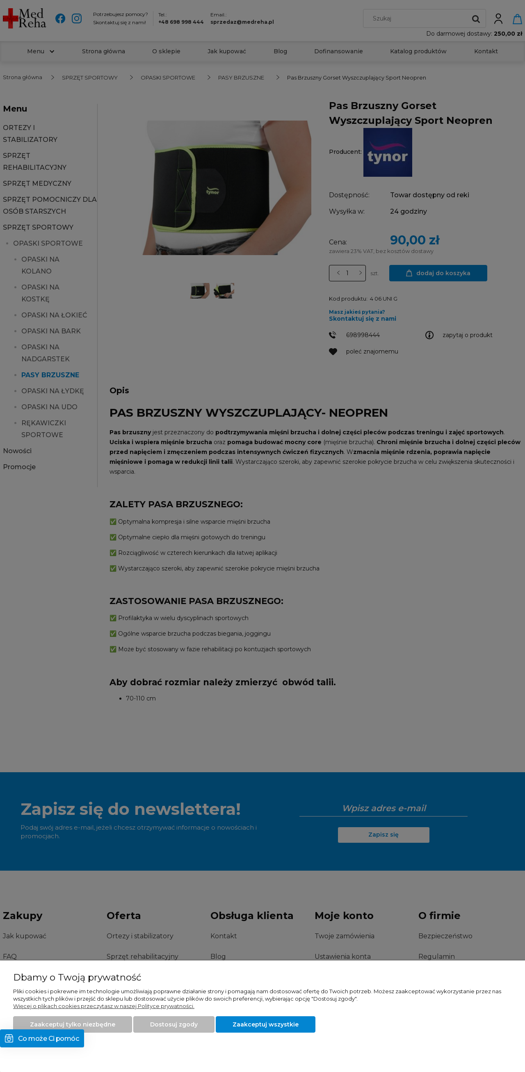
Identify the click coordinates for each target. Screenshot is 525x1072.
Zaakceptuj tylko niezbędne (72, 1024)
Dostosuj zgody (174, 1024)
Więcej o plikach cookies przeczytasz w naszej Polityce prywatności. (103, 1006)
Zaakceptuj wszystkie (266, 1024)
